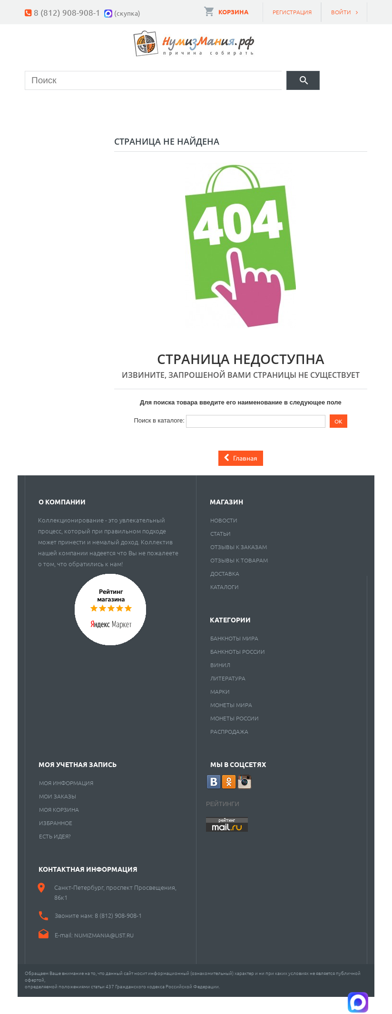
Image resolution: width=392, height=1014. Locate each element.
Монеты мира (231, 722)
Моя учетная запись (78, 781)
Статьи (220, 550)
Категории (230, 636)
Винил (220, 682)
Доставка (224, 590)
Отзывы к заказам (238, 564)
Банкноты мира (234, 655)
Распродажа (229, 748)
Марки (180, 107)
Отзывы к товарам (239, 577)
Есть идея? (55, 853)
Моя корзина (59, 826)
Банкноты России (237, 668)
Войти (341, 12)
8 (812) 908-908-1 (67, 12)
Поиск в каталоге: (159, 437)
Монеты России (234, 735)
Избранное (55, 840)
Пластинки (299, 107)
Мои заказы (57, 813)
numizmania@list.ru (104, 952)
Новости (223, 537)
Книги (234, 107)
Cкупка (107, 131)
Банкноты (117, 107)
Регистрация (292, 12)
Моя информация (66, 800)
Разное (49, 131)
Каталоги (224, 604)
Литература (227, 695)
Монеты (51, 107)
